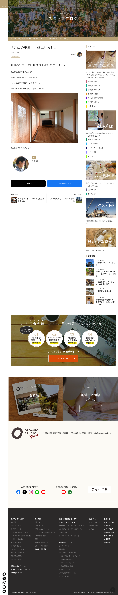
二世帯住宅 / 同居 (40, 535)
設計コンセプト (93, 189)
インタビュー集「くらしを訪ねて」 (70, 528)
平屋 (36, 538)
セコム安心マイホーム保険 (67, 572)
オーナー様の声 (93, 144)
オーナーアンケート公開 (95, 148)
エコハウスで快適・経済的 (22, 535)
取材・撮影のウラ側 (94, 139)
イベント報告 (92, 152)
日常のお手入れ (93, 81)
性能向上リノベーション (19, 565)
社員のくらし (63, 531)
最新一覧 (38, 521)
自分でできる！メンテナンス (70, 555)
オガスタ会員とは (95, 521)
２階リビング (39, 525)
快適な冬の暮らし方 (94, 85)
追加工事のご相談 (67, 565)
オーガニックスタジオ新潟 (19, 39)
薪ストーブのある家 (41, 545)
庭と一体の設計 (18, 538)
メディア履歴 (108, 528)
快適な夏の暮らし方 (94, 89)
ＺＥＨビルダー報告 (17, 548)
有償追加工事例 (93, 94)
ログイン (92, 528)
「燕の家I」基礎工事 (103, 290)
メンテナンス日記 (65, 568)
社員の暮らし (92, 106)
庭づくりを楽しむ (93, 102)
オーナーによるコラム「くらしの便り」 (72, 525)
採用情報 (107, 542)
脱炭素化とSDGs (16, 555)
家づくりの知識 (16, 542)
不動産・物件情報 (40, 548)
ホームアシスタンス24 (68, 562)
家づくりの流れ (16, 545)
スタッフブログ (109, 521)
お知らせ (107, 518)
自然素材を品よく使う (20, 531)
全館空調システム (16, 572)
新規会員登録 (93, 525)
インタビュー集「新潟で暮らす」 (70, 535)
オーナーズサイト (65, 545)
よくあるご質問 (16, 558)
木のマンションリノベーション (21, 568)
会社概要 (107, 538)
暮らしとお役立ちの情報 (95, 98)
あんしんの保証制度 (17, 552)
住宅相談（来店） (110, 531)
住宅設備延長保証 (67, 558)
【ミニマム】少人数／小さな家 (45, 531)
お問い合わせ (108, 535)
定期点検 (62, 548)
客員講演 (107, 525)
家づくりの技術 (16, 525)
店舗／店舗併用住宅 (41, 542)
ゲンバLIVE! (15, 56)
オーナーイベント (65, 575)
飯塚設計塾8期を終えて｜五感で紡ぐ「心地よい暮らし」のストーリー (106, 301)
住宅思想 (14, 521)
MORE (36, 408)
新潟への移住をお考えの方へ (68, 518)
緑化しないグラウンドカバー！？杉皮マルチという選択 (106, 273)
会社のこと (91, 156)
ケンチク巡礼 (92, 193)
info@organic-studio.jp (102, 432)
